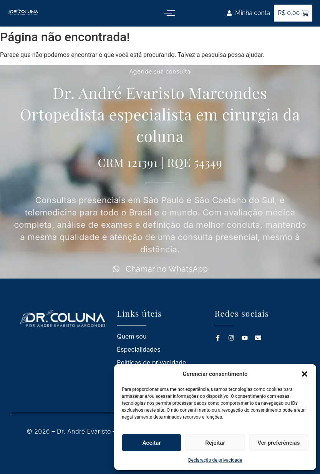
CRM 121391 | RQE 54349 (160, 162)
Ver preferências (278, 442)
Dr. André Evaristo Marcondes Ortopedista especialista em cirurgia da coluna (160, 114)
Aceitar (152, 442)
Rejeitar (215, 442)
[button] (304, 374)
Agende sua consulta (160, 71)
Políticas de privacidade (151, 362)
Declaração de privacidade (215, 460)
